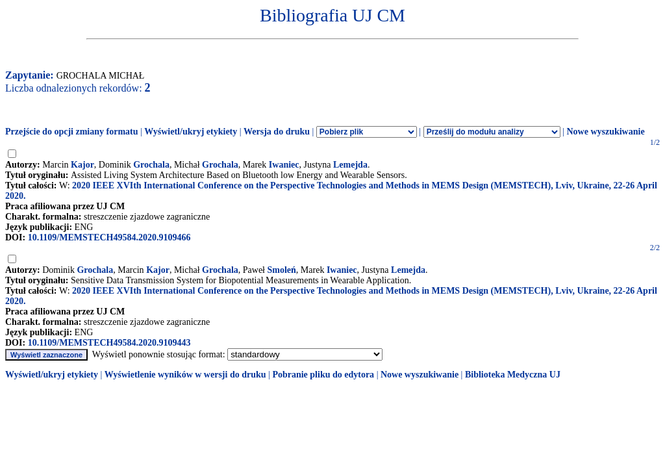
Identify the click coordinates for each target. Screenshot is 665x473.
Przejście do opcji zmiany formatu (71, 131)
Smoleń (282, 270)
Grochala (151, 165)
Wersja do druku (277, 131)
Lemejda (350, 165)
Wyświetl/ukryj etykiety (190, 131)
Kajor (82, 165)
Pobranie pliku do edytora (323, 374)
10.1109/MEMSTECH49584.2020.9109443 (109, 343)
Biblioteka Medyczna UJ (512, 374)
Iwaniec (284, 165)
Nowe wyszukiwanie (605, 131)
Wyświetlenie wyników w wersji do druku (185, 374)
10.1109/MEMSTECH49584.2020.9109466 (109, 237)
